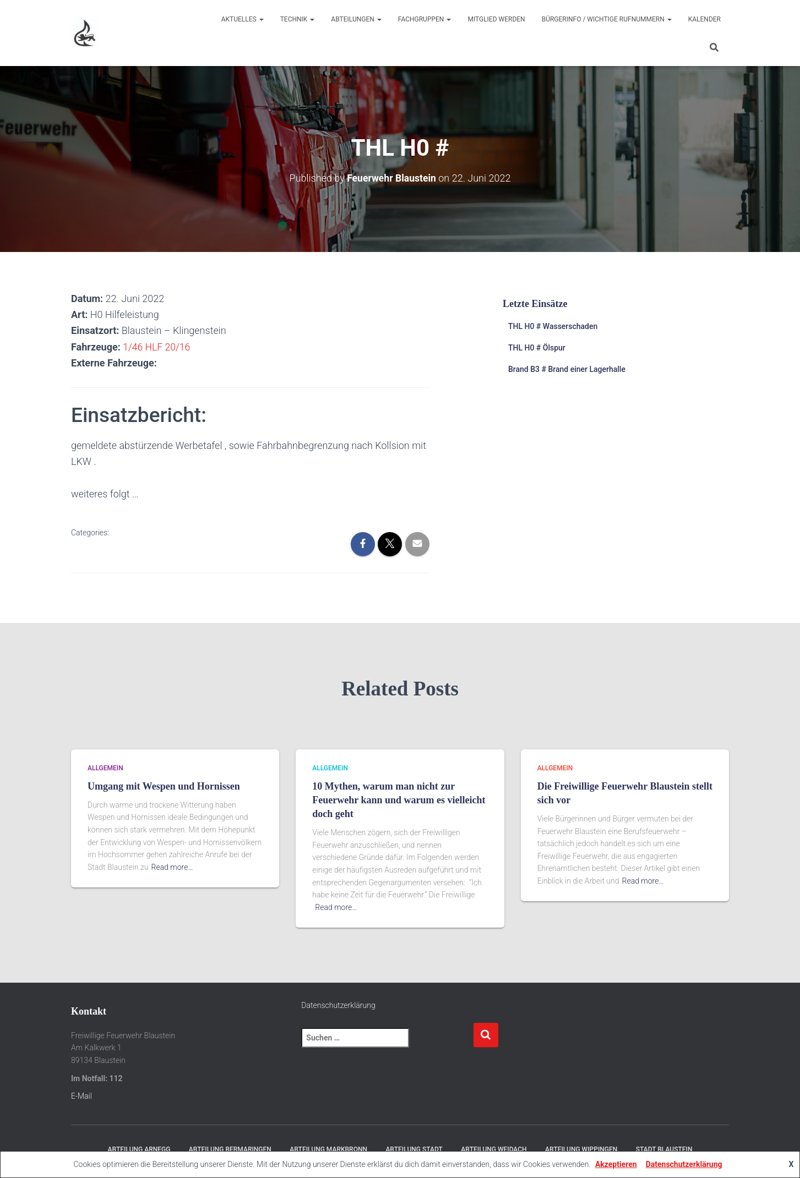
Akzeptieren (616, 1164)
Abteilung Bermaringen (230, 1149)
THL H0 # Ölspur (536, 347)
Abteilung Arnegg (139, 1149)
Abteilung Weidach (493, 1149)
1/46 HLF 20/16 (157, 346)
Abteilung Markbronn (328, 1149)
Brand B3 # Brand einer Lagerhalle (566, 368)
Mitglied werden (496, 19)
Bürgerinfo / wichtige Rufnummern (607, 19)
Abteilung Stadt (413, 1149)
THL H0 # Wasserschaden (552, 326)
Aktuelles (242, 19)
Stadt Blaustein (664, 1149)
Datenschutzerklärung (338, 1004)
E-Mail (81, 1096)
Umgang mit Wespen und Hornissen (164, 785)
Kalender (704, 19)
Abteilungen (356, 19)
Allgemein (105, 768)
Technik (297, 19)
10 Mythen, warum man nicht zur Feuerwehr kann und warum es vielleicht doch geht (398, 799)
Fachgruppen (424, 19)
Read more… (172, 866)
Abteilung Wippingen (581, 1149)
